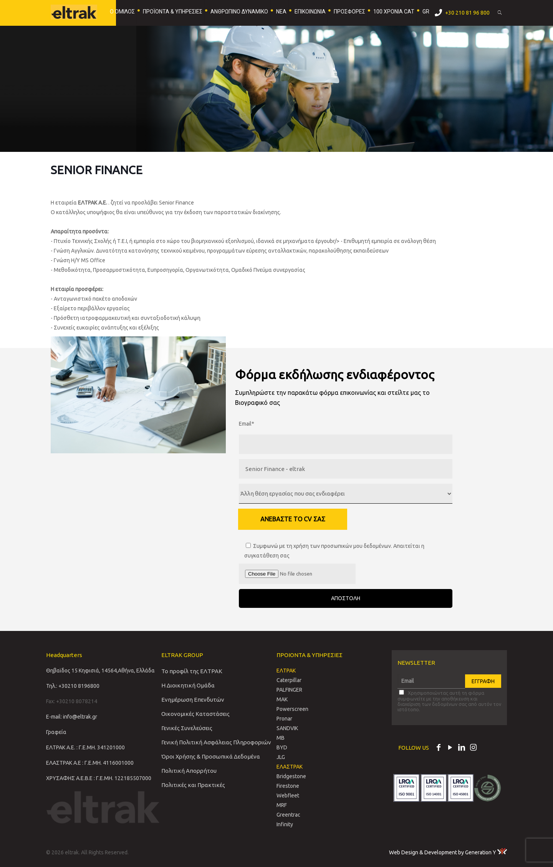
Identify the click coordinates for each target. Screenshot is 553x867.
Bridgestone (291, 776)
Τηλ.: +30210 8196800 (72, 686)
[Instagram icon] (473, 748)
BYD (281, 747)
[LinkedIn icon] (461, 748)
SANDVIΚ (287, 728)
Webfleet (287, 795)
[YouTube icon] (450, 748)
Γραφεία (56, 732)
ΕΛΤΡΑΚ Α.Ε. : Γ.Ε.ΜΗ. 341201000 (85, 747)
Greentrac (288, 815)
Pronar (284, 719)
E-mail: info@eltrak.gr (71, 717)
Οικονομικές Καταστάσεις (195, 714)
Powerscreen (292, 709)
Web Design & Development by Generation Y (448, 852)
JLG (280, 757)
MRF (281, 805)
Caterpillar (288, 680)
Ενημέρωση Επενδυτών (192, 699)
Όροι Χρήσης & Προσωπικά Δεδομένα (210, 756)
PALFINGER (289, 690)
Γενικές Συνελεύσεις (186, 728)
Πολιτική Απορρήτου (189, 770)
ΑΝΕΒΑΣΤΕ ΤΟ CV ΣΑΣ (292, 519)
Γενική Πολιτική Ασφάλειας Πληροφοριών (216, 742)
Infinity (284, 824)
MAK (282, 699)
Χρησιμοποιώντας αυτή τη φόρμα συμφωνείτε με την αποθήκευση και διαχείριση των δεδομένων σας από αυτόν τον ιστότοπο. (449, 701)
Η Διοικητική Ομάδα (188, 685)
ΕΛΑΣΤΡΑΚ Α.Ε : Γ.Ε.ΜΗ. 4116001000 (90, 763)
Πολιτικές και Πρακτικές (193, 785)
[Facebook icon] (438, 748)
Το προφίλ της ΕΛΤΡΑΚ (191, 671)
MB (280, 738)
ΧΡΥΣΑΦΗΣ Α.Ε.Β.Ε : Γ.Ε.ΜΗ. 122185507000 (98, 778)
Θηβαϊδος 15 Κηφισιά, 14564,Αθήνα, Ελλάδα (100, 670)
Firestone (287, 786)
